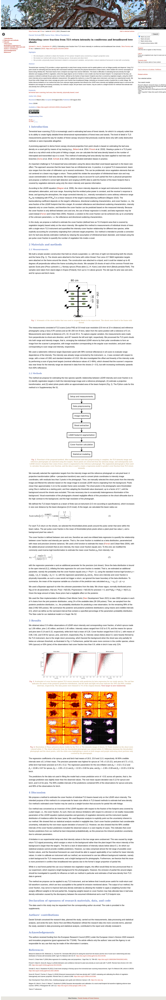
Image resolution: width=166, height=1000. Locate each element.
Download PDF (66, 107)
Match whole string (146, 41)
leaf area (49, 92)
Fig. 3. (31, 681)
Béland (76, 149)
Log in (140, 55)
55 (41, 31)
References (7, 52)
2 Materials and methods (11, 40)
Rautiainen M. (47, 46)
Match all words (145, 39)
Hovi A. (39, 46)
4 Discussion (8, 43)
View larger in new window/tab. (113, 686)
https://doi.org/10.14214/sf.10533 (57, 48)
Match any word (145, 36)
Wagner (60, 188)
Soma (40, 159)
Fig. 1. (33, 320)
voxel (77, 92)
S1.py (30, 120)
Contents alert (142, 63)
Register (140, 48)
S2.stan (31, 121)
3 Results (6, 42)
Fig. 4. (32, 747)
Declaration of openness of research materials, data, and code (14, 46)
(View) (39, 96)
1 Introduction (8, 38)
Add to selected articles (127, 31)
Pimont (92, 149)
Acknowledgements (10, 50)
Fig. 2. (33, 460)
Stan (85, 598)
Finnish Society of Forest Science (88, 998)
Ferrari (43, 214)
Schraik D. (32, 46)
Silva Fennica (33, 31)
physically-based (68, 92)
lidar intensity (57, 92)
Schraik (56, 159)
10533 (53, 31)
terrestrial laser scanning (37, 92)
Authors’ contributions (11, 48)
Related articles (143, 78)
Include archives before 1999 (149, 43)
